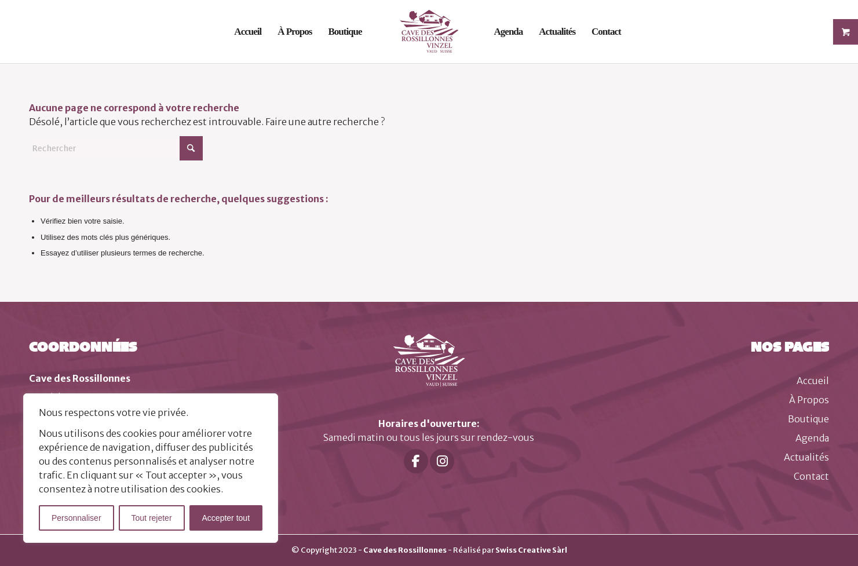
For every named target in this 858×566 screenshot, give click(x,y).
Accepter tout (226, 518)
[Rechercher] (116, 148)
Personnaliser (76, 518)
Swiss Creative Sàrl (531, 550)
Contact (811, 476)
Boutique (808, 419)
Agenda (812, 438)
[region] (150, 468)
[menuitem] (247, 31)
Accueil (813, 380)
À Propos (809, 400)
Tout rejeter (152, 518)
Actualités (806, 457)
